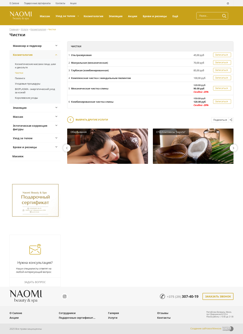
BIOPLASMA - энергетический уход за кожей (35, 90)
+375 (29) (182, 296)
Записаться (221, 54)
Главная (14, 29)
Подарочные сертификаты (37, 3)
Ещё (175, 16)
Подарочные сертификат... (77, 317)
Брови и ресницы (155, 16)
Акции (73, 3)
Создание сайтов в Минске (205, 328)
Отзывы (162, 313)
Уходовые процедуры (27, 83)
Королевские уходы (26, 97)
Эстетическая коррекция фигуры (30, 127)
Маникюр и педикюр (27, 46)
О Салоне (14, 3)
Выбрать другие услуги (87, 120)
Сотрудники (67, 313)
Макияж (18, 156)
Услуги (24, 29)
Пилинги (20, 78)
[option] (107, 146)
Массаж (45, 16)
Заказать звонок (218, 296)
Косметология (93, 16)
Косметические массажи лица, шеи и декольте (35, 65)
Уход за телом (65, 16)
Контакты (60, 3)
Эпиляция (115, 16)
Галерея (113, 313)
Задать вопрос (35, 282)
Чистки (19, 72)
